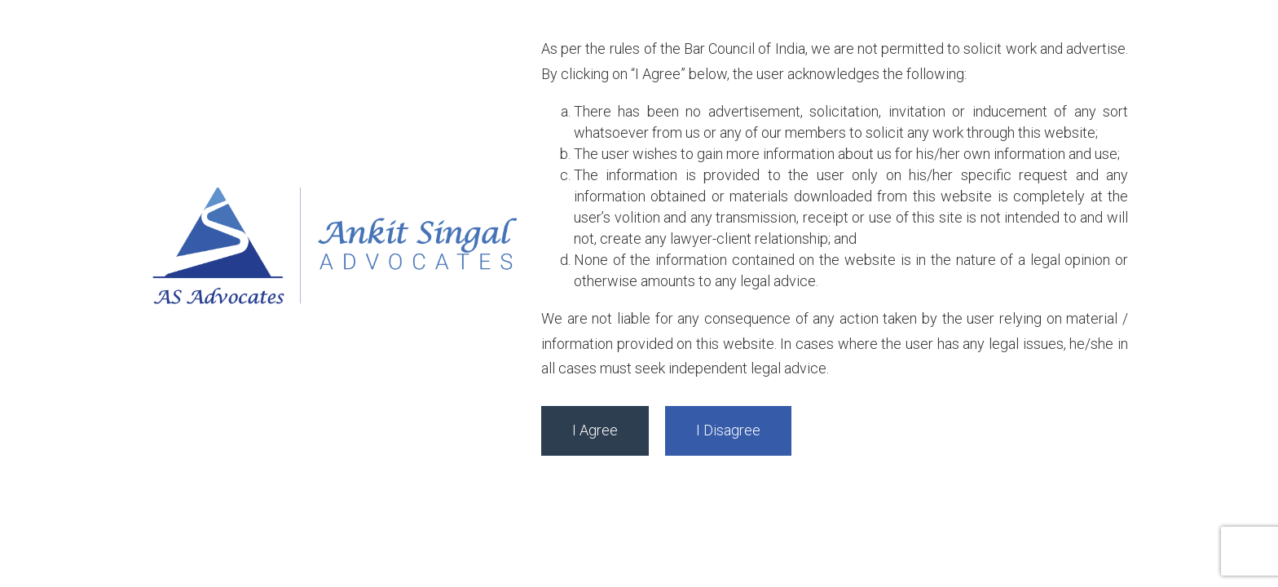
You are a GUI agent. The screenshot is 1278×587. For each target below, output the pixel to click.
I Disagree (728, 430)
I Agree (595, 430)
